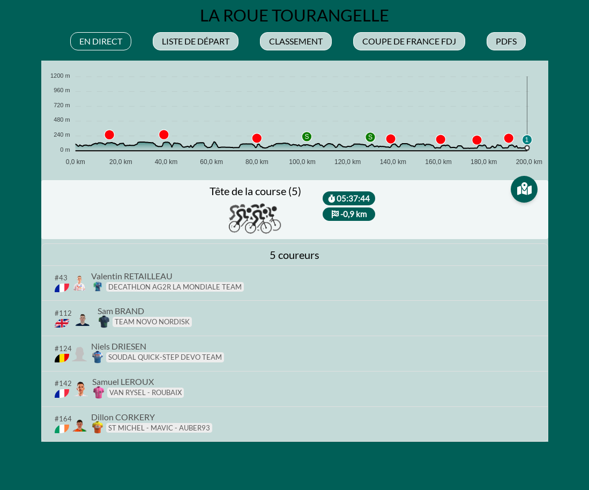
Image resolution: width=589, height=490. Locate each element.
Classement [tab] (296, 41)
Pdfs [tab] (506, 41)
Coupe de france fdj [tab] (409, 41)
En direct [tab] (100, 41)
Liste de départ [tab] (195, 41)
